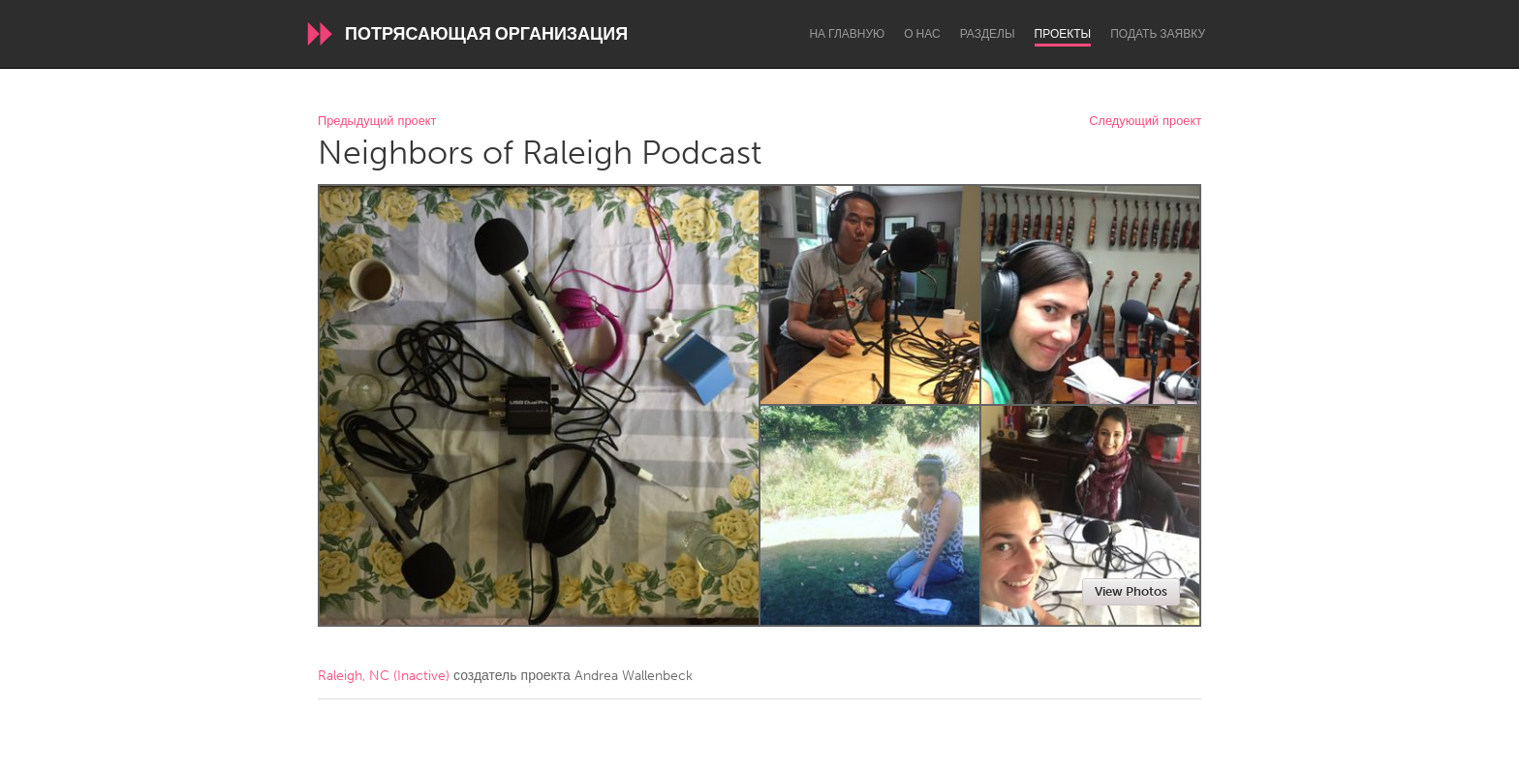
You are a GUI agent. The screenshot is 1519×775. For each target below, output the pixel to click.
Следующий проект (1145, 121)
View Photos (1131, 591)
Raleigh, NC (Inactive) (384, 675)
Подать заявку (1157, 34)
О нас (922, 34)
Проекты (1063, 34)
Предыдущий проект (377, 121)
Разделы (987, 34)
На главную (846, 34)
